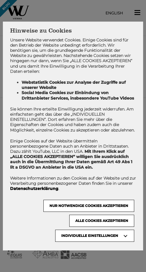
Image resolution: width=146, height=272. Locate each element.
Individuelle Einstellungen (89, 235)
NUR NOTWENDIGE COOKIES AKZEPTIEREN (88, 205)
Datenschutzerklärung (34, 188)
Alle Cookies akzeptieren (101, 220)
